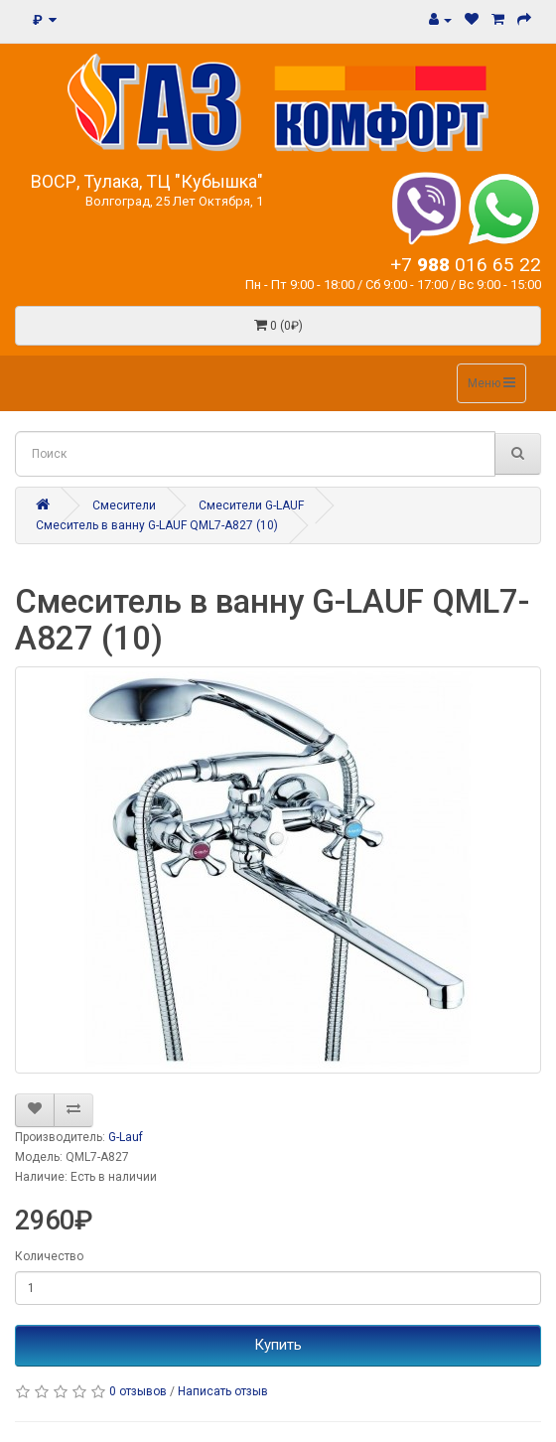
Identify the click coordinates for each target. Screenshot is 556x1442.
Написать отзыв (223, 1391)
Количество (49, 1256)
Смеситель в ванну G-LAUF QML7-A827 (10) (157, 525)
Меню (491, 382)
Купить (278, 1345)
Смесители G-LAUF (251, 505)
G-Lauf (125, 1137)
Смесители (124, 505)
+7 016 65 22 (465, 264)
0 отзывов (138, 1391)
